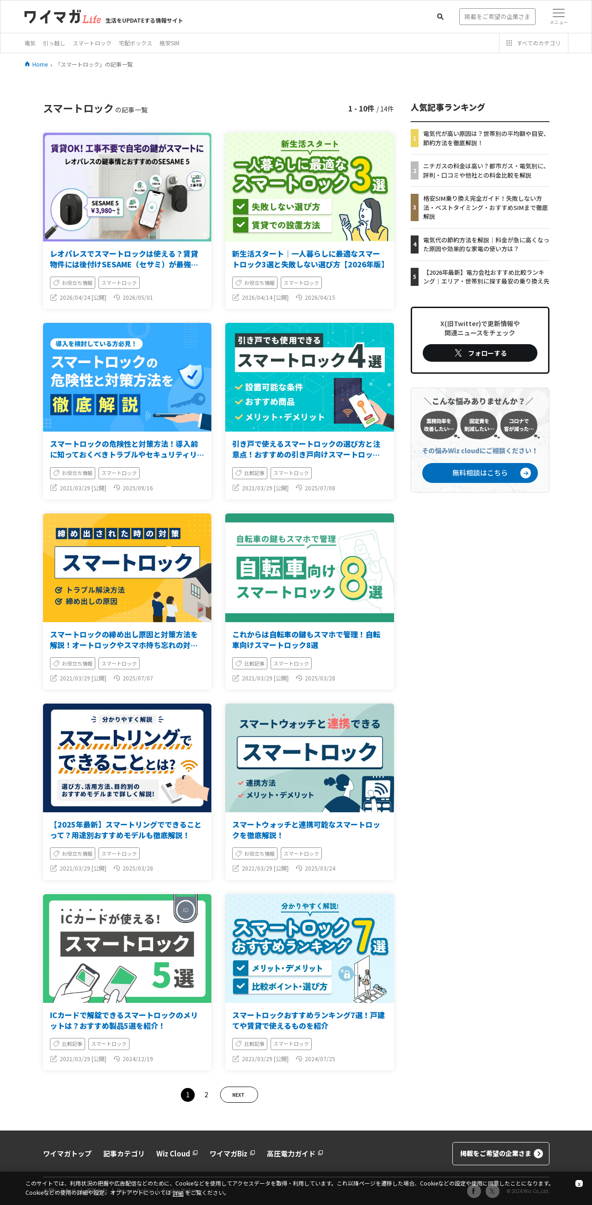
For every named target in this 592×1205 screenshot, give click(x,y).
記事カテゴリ (124, 1153)
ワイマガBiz (232, 1153)
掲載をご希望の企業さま (501, 1153)
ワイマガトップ (67, 1153)
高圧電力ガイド (295, 1153)
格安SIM (169, 43)
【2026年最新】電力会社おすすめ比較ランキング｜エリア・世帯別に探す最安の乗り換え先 (486, 277)
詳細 (178, 1193)
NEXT (238, 1094)
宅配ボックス (135, 43)
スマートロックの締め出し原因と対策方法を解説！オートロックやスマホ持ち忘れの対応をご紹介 (124, 645)
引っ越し (54, 43)
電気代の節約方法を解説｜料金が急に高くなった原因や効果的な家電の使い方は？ (486, 244)
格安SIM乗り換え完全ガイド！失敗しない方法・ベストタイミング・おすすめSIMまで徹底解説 (485, 207)
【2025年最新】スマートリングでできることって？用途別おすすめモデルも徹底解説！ (126, 829)
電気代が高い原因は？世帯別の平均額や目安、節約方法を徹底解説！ (486, 138)
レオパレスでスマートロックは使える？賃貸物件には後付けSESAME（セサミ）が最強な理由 (124, 264)
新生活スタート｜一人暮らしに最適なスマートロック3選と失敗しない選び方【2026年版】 (310, 259)
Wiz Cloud (177, 1153)
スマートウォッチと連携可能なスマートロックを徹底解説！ (306, 829)
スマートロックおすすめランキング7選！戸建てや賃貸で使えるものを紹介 (308, 1020)
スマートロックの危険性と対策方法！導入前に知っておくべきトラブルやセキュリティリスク (127, 454)
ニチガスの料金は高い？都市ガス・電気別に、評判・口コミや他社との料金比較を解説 (486, 170)
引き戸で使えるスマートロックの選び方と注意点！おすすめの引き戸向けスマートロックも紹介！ (306, 454)
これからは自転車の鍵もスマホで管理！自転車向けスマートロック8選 (306, 639)
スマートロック (92, 43)
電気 (30, 43)
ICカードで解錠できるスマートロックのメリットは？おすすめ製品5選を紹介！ (124, 1020)
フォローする (480, 353)
